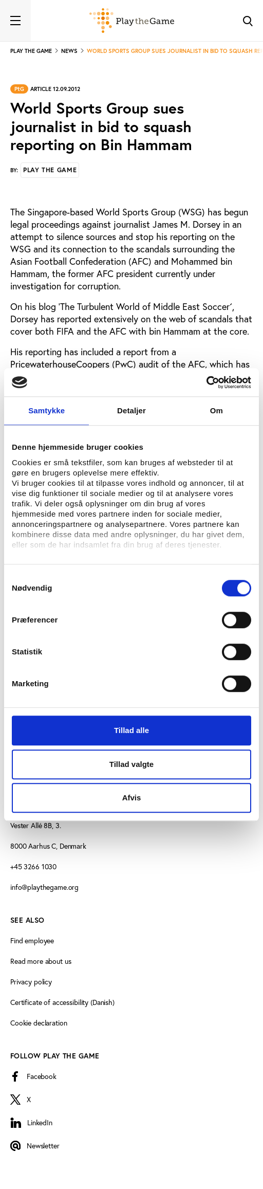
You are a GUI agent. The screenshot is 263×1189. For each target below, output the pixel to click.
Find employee (32, 940)
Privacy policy (31, 981)
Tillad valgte (131, 764)
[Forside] (131, 20)
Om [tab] (216, 410)
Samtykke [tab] (46, 410)
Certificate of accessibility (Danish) (62, 1002)
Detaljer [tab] (131, 410)
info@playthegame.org (44, 887)
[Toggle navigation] (15, 20)
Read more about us (40, 961)
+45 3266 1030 (33, 866)
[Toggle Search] (247, 20)
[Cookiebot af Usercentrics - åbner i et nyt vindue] (206, 382)
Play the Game (50, 170)
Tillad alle (131, 730)
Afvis (131, 797)
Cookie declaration (38, 1023)
